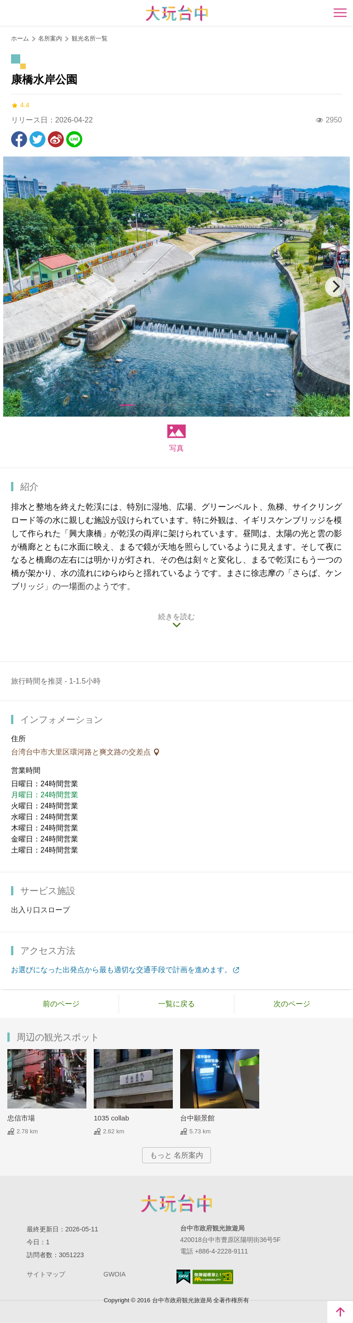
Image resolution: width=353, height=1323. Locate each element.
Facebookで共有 (19, 139)
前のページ (61, 1004)
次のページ (291, 1004)
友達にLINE (74, 139)
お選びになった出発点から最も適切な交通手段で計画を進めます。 (121, 970)
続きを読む (176, 617)
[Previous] (18, 287)
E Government (183, 1277)
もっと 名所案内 (176, 1155)
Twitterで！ (37, 139)
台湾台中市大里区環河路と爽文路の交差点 (82, 752)
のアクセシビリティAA (213, 1277)
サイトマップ (46, 1274)
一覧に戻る (176, 1004)
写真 (176, 448)
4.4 (20, 105)
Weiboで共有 (56, 139)
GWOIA (114, 1274)
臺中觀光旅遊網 (177, 13)
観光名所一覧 (90, 38)
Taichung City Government (176, 1203)
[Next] (335, 287)
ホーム (20, 38)
